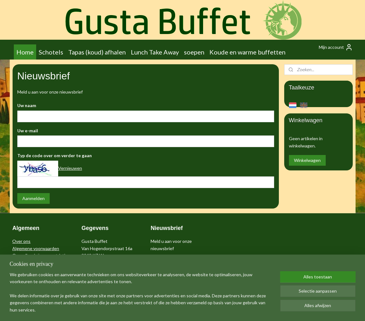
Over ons (21, 241)
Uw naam (26, 105)
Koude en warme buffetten (247, 52)
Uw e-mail (27, 130)
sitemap (165, 309)
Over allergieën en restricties (41, 255)
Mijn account (336, 47)
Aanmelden (33, 198)
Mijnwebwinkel (249, 309)
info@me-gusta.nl (98, 262)
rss (176, 309)
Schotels (51, 52)
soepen (194, 52)
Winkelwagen (307, 160)
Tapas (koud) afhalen (97, 52)
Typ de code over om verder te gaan (54, 155)
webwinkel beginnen (198, 309)
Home (25, 52)
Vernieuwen (70, 168)
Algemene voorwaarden (35, 248)
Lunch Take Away (155, 52)
